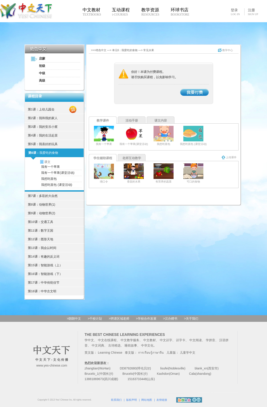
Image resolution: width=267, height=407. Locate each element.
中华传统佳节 (50, 282)
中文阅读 (195, 340)
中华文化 (147, 345)
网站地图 (146, 399)
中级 (42, 73)
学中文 (89, 340)
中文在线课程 (107, 340)
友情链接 (161, 399)
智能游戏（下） (52, 274)
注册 (253, 12)
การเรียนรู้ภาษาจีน (151, 352)
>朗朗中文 (74, 318)
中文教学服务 (130, 340)
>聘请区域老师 (119, 318)
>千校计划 (95, 318)
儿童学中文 (187, 352)
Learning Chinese (110, 352)
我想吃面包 (49, 178)
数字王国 (47, 230)
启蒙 (42, 58)
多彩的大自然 (48, 196)
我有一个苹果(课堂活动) (57, 172)
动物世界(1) (47, 204)
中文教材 (149, 340)
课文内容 (160, 120)
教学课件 (103, 120)
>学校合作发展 (146, 318)
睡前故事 (131, 345)
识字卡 (180, 340)
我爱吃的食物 (48, 152)
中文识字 (166, 340)
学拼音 (210, 340)
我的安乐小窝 (48, 126)
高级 (42, 80)
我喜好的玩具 (48, 144)
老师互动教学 (131, 158)
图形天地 (47, 239)
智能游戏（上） (52, 265)
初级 (42, 66)
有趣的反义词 (50, 256)
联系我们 (116, 399)
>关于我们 (191, 318)
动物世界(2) (47, 213)
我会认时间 (48, 248)
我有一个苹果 (50, 166)
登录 (235, 11)
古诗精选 (114, 345)
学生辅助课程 (102, 158)
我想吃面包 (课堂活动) (56, 184)
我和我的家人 (48, 118)
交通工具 (47, 222)
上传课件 (229, 157)
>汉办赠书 (170, 318)
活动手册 (131, 120)
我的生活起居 (48, 135)
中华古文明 (48, 291)
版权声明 (131, 399)
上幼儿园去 (47, 109)
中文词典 (98, 345)
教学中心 (225, 50)
